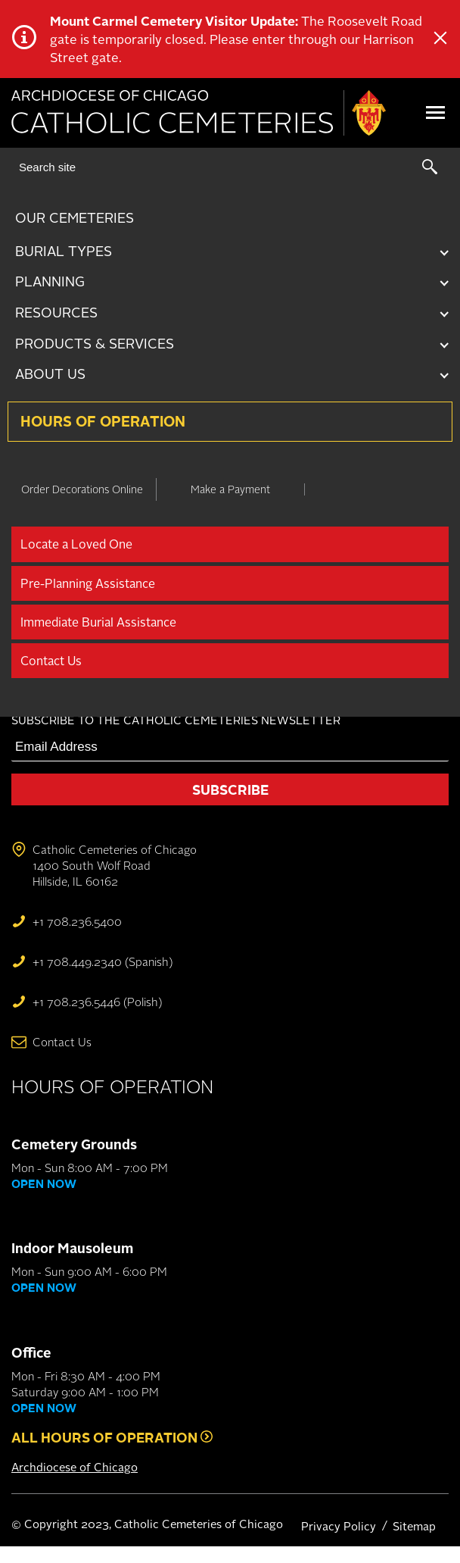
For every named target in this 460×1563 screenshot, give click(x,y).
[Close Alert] (440, 39)
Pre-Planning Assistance (87, 583)
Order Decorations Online (82, 489)
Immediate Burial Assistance (98, 622)
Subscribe (230, 789)
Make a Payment (230, 489)
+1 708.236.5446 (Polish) (97, 1002)
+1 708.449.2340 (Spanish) (102, 962)
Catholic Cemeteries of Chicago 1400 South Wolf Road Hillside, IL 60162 (115, 865)
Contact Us (51, 660)
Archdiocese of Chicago (74, 1467)
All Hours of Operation (112, 1437)
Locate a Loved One (76, 544)
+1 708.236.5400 (77, 921)
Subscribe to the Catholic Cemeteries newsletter (175, 720)
